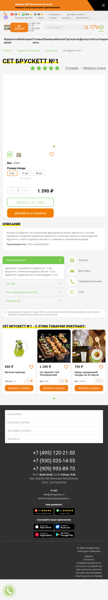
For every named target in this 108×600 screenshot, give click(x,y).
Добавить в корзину (30, 213)
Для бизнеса (83, 18)
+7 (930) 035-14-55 (54, 461)
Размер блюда (16, 168)
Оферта (88, 556)
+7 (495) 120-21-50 (54, 453)
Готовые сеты (38, 41)
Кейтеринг (25, 39)
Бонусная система (23, 18)
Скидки (103, 39)
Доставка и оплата (75, 15)
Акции (41, 18)
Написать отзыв (94, 68)
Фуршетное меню (11, 41)
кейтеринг (83, 551)
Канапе (60, 39)
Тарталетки (72, 39)
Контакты (66, 18)
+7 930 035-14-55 (34, 29)
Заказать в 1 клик (30, 202)
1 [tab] (54, 147)
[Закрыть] (103, 5)
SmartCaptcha (83, 576)
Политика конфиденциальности (88, 561)
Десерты (85, 39)
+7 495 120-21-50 (34, 24)
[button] (54, 398)
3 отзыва (71, 68)
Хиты (94, 39)
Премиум (50, 39)
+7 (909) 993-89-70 (54, 469)
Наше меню (14, 414)
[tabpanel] (26, 109)
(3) (13, 301)
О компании (55, 14)
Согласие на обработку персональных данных (89, 567)
